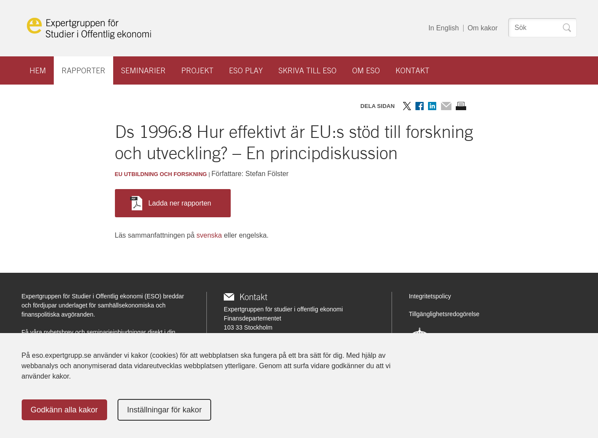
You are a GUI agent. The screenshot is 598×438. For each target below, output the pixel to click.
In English (443, 28)
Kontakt (412, 70)
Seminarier (143, 70)
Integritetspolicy (430, 296)
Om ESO (366, 70)
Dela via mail (446, 106)
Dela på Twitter (407, 106)
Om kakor (482, 28)
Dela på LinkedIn (432, 106)
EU (119, 174)
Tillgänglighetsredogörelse (444, 314)
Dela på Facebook (419, 106)
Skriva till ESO (307, 70)
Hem (37, 70)
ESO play (246, 70)
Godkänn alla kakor (64, 409)
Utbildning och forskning (165, 174)
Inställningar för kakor (164, 409)
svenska (209, 235)
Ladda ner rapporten (170, 203)
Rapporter (83, 70)
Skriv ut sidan (461, 106)
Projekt (197, 70)
